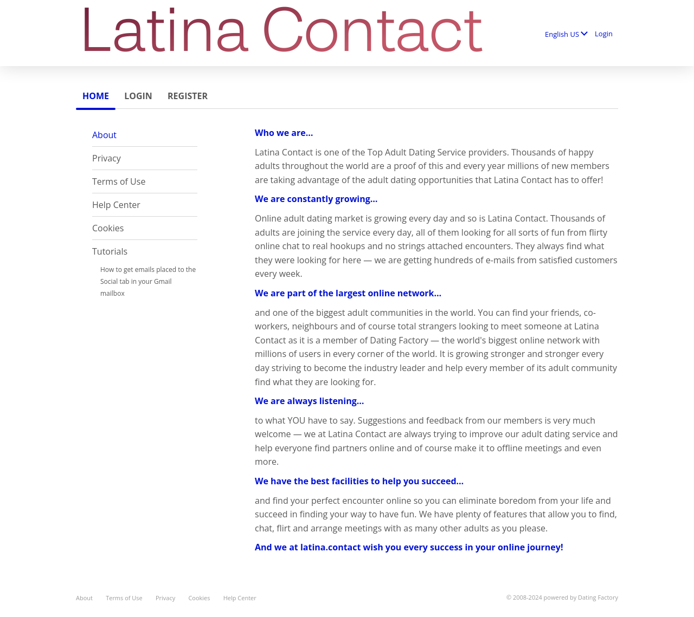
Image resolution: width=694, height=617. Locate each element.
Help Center (116, 205)
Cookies (108, 228)
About (104, 135)
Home (95, 96)
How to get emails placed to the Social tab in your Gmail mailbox (148, 281)
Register (188, 96)
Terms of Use (118, 181)
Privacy (106, 158)
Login (604, 33)
